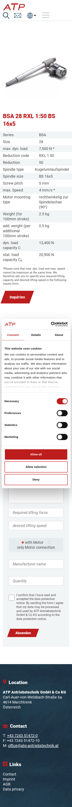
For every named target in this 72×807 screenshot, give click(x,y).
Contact (9, 774)
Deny (36, 479)
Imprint (9, 779)
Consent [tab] (13, 334)
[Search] (6, 15)
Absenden (23, 633)
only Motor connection (36, 547)
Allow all (36, 454)
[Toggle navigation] (45, 15)
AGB (6, 784)
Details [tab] (36, 334)
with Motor (34, 542)
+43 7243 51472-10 (23, 740)
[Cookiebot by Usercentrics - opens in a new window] (51, 324)
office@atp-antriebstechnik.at (33, 745)
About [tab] (59, 334)
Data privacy (13, 789)
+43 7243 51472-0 (22, 735)
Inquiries (17, 297)
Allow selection (36, 466)
